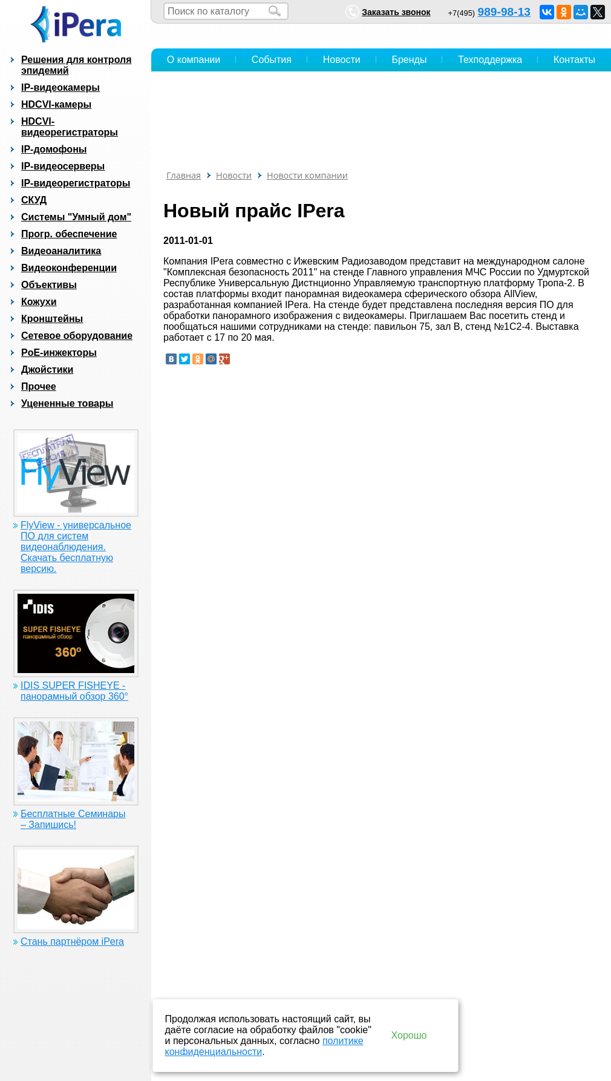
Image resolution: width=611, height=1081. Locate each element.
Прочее (38, 386)
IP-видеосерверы (63, 166)
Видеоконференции (69, 268)
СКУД (34, 200)
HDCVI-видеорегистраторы (69, 126)
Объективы (49, 285)
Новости (342, 59)
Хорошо (409, 1035)
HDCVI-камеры (56, 104)
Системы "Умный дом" (76, 217)
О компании (193, 59)
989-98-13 (504, 11)
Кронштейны (52, 319)
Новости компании (307, 175)
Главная (183, 175)
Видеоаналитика (61, 251)
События (272, 59)
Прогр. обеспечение (69, 234)
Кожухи (39, 302)
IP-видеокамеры (60, 87)
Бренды (408, 59)
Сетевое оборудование (76, 335)
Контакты (574, 59)
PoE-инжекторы (59, 352)
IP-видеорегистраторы (75, 183)
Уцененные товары (67, 403)
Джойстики (47, 369)
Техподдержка (490, 59)
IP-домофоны (54, 149)
